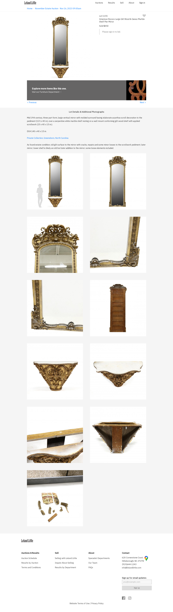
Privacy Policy (97, 603)
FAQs (90, 567)
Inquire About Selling (64, 563)
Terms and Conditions (31, 567)
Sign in (142, 2)
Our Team (92, 563)
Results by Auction (29, 563)
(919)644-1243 (129, 564)
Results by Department (65, 567)
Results (111, 2)
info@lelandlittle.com (131, 567)
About (131, 2)
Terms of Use (83, 603)
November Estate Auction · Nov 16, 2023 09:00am (58, 8)
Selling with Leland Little (66, 558)
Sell (122, 2)
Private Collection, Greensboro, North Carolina (47, 138)
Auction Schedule (29, 558)
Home (29, 8)
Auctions (99, 2)
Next (143, 102)
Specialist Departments (99, 558)
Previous (32, 102)
